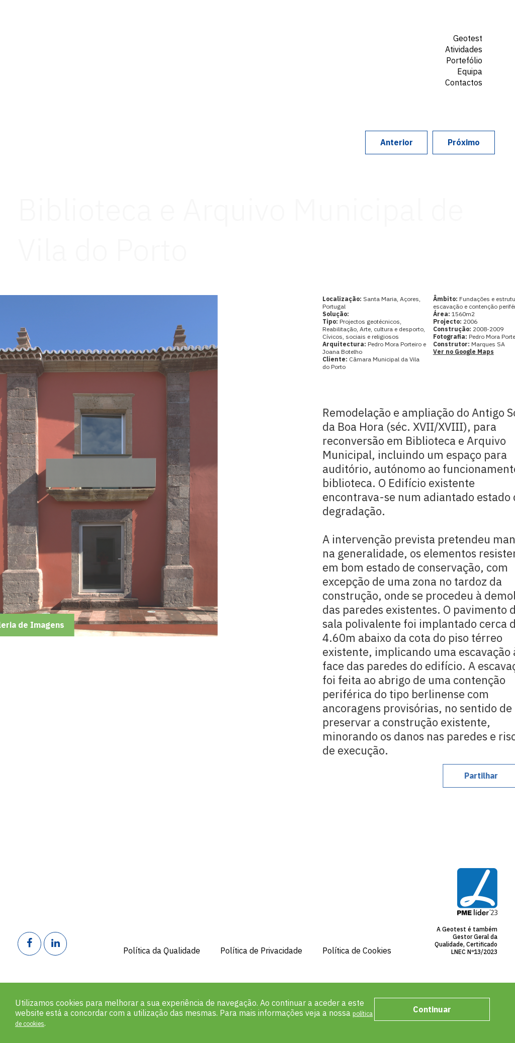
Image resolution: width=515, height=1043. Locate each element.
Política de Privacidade (261, 950)
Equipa (469, 71)
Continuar (432, 1009)
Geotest (98, 47)
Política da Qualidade (161, 950)
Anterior (345, 142)
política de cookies (49, 1023)
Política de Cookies (356, 950)
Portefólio (464, 60)
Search (471, 99)
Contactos (463, 82)
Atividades (463, 49)
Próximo (447, 142)
